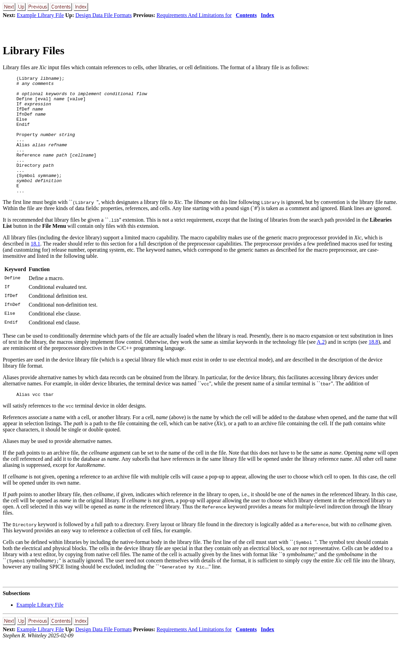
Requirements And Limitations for (194, 15)
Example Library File (40, 15)
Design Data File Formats (103, 15)
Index (267, 15)
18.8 (373, 365)
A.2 (321, 365)
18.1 (35, 267)
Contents (246, 15)
